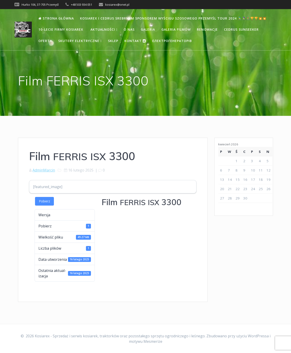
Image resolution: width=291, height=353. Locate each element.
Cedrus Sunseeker (241, 29)
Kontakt (135, 41)
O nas (129, 29)
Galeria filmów (176, 29)
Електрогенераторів (172, 41)
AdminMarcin (44, 170)
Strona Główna (56, 18)
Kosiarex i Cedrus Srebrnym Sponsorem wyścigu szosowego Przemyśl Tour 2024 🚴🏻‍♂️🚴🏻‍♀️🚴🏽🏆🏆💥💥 (173, 18)
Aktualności (104, 29)
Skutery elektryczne (80, 41)
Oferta (45, 41)
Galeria (148, 29)
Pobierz (44, 201)
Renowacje (207, 29)
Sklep (113, 41)
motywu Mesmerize (145, 341)
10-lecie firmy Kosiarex (61, 29)
